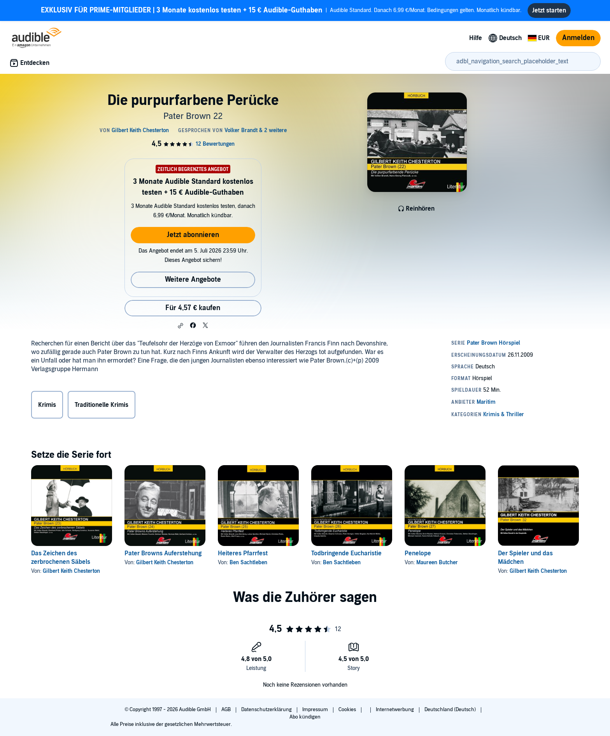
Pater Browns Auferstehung (163, 553)
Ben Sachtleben (248, 562)
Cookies (347, 709)
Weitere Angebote (193, 280)
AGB (226, 709)
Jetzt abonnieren (193, 235)
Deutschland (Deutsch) (450, 709)
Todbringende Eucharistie (346, 553)
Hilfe (475, 38)
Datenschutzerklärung (267, 709)
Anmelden (578, 38)
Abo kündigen (304, 717)
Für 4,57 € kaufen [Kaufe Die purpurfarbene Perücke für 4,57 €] (192, 308)
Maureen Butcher (437, 562)
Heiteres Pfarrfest (243, 553)
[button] (180, 326)
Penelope (418, 553)
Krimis (47, 405)
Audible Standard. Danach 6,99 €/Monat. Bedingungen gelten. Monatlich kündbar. (281, 10)
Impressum (315, 709)
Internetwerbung (395, 709)
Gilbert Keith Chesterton (71, 571)
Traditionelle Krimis (101, 405)
